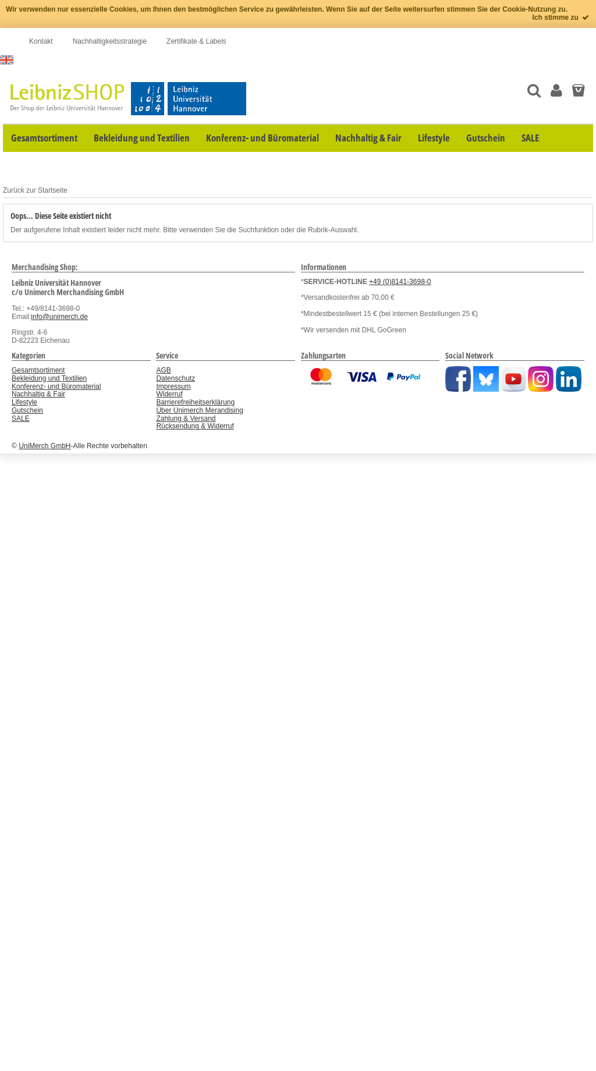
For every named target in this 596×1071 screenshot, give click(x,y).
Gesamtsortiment (38, 370)
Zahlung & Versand (185, 418)
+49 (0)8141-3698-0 (400, 282)
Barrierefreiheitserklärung (195, 402)
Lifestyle (24, 402)
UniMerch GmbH (44, 446)
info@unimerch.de (59, 317)
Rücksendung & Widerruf (194, 426)
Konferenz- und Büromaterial (56, 386)
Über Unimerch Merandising (199, 410)
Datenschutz (175, 378)
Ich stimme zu (561, 17)
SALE (21, 418)
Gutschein (27, 410)
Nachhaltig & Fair (38, 394)
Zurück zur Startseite (35, 190)
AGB (163, 370)
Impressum (173, 386)
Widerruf (169, 394)
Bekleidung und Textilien (49, 378)
